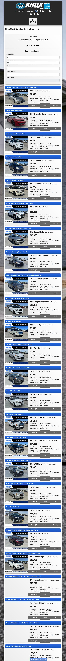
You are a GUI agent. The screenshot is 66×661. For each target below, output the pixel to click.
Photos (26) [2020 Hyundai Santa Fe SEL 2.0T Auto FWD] (34, 614)
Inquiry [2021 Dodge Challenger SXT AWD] (45, 237)
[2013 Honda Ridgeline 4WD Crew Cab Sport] (16, 562)
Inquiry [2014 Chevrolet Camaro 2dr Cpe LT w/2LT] (45, 125)
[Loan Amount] (33, 55)
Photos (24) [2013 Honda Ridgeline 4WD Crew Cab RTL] (34, 547)
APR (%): (8, 63)
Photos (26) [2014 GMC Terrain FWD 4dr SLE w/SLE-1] (34, 481)
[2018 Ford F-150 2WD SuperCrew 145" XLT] (16, 430)
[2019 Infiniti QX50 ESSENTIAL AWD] (16, 629)
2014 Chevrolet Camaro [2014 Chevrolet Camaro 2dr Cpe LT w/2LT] (44, 111)
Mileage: (42, 98)
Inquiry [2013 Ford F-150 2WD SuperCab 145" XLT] (45, 415)
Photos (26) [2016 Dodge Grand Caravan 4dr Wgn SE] (34, 260)
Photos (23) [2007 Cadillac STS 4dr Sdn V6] (34, 103)
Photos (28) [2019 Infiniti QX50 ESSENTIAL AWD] (34, 636)
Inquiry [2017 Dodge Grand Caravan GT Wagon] (45, 282)
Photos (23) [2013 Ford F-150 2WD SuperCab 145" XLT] (34, 415)
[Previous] (6, 642)
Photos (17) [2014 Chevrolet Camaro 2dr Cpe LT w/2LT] (34, 125)
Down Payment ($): (11, 57)
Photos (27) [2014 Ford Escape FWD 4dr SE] (34, 348)
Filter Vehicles (33, 43)
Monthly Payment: (10, 75)
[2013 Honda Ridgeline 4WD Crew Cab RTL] (16, 540)
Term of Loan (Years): (11, 69)
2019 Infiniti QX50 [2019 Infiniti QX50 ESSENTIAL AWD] (41, 622)
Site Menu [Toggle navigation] (33, 20)
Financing (55, 103)
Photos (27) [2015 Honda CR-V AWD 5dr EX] (34, 503)
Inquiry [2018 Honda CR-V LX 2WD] (45, 525)
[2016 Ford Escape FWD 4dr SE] (16, 363)
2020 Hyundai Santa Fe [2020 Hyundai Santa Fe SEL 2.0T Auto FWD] (44, 600)
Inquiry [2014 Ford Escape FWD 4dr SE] (45, 348)
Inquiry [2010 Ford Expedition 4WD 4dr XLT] (45, 392)
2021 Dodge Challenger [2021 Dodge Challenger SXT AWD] (41, 224)
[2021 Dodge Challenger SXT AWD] (16, 230)
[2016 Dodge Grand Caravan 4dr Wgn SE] (16, 252)
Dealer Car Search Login (22, 652)
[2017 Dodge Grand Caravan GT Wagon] (16, 275)
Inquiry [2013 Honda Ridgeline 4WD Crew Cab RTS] (45, 592)
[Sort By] (30, 38)
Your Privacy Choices (42, 652)
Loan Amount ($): (10, 52)
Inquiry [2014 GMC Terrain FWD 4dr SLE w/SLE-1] (45, 481)
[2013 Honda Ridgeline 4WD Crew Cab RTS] (16, 585)
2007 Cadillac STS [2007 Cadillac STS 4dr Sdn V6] (40, 89)
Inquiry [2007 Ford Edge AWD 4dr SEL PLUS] (45, 326)
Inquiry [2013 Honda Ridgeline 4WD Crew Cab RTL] (45, 547)
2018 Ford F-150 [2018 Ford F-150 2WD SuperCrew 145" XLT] (43, 423)
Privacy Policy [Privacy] (39, 651)
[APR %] (33, 66)
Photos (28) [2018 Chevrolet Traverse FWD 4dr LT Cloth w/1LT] (34, 215)
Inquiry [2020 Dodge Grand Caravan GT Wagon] (45, 304)
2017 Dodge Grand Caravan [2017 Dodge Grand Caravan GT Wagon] (43, 268)
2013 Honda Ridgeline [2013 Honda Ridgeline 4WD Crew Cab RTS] (44, 578)
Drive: (31, 98)
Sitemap (35, 652)
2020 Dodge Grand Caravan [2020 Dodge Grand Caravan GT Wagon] (43, 290)
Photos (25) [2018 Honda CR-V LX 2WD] (34, 525)
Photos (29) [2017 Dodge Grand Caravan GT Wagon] (34, 282)
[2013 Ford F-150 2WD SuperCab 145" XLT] (16, 407)
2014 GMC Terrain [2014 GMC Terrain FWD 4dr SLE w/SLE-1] (43, 467)
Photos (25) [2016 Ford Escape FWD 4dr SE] (34, 370)
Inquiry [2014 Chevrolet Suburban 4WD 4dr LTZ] (45, 191)
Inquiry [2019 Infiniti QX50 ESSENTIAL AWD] (45, 636)
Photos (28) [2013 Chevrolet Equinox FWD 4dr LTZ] (34, 147)
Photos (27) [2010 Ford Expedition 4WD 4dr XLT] (34, 392)
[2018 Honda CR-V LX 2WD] (16, 518)
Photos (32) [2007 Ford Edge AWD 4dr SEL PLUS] (34, 326)
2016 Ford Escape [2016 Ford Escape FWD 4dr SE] (40, 356)
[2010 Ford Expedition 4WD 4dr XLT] (16, 385)
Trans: (31, 100)
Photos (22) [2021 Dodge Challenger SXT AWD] (34, 237)
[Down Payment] (33, 60)
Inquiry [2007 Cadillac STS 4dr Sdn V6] (45, 103)
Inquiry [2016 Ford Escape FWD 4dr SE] (45, 370)
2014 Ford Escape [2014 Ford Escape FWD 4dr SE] (40, 334)
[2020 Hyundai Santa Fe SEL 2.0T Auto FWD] (16, 607)
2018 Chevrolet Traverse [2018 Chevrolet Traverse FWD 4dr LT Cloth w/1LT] (39, 200)
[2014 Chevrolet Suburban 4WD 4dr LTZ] (16, 184)
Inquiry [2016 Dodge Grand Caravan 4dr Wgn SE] (45, 260)
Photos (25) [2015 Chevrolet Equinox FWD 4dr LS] (34, 169)
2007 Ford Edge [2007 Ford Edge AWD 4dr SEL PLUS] (41, 312)
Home (25, 651)
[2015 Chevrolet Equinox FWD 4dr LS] (16, 162)
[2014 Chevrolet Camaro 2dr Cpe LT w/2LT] (16, 118)
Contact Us (34, 651)
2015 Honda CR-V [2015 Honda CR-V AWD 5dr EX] (40, 489)
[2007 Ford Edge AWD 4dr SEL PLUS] (16, 319)
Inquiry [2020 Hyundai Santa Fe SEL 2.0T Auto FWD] (45, 614)
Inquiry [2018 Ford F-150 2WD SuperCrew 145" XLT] (45, 437)
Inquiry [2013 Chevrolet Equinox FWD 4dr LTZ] (45, 147)
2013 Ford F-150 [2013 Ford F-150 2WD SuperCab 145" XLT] (43, 401)
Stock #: (42, 100)
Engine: (41, 96)
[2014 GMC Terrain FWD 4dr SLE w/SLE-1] (16, 474)
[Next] (59, 642)
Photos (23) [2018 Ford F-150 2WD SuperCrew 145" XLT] (34, 437)
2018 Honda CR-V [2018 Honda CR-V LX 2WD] (39, 511)
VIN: (41, 94)
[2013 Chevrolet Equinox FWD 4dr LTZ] (16, 140)
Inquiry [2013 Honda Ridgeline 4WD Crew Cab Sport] (45, 569)
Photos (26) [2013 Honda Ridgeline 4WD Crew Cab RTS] (34, 592)
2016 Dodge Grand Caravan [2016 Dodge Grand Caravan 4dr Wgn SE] (43, 246)
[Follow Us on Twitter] (31, 14)
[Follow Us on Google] (37, 14)
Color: (31, 94)
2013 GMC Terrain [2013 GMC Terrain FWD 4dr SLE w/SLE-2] (43, 445)
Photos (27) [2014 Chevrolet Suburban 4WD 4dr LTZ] (34, 191)
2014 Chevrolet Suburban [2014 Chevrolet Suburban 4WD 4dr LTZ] (43, 177)
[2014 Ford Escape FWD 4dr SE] (16, 341)
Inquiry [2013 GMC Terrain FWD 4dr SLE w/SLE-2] (45, 459)
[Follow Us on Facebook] (28, 14)
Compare (56, 97)
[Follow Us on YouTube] (34, 14)
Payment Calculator (32, 49)
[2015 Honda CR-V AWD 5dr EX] (16, 496)
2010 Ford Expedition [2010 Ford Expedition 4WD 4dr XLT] (41, 379)
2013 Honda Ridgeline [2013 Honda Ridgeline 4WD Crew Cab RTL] (44, 534)
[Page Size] (46, 38)
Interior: (32, 96)
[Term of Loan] (33, 72)
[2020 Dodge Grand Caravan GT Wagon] (16, 297)
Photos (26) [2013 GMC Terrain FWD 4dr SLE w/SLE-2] (34, 459)
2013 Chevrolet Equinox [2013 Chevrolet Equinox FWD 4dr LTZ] (42, 133)
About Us (29, 651)
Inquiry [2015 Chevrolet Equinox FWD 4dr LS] (45, 169)
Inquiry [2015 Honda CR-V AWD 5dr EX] (45, 503)
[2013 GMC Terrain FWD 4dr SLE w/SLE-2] (16, 452)
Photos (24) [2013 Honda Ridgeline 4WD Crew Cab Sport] (34, 569)
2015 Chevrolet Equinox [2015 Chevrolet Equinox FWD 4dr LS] (42, 155)
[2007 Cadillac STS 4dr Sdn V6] (16, 95)
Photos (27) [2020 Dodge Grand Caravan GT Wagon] (34, 304)
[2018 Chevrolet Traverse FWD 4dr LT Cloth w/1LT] (16, 206)
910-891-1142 (44, 11)
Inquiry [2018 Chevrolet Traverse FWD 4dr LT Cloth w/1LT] (45, 215)
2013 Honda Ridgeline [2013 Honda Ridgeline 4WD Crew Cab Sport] (44, 556)
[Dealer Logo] (33, 6)
